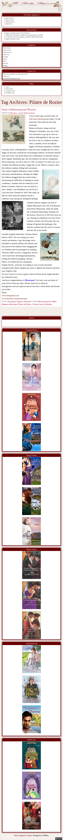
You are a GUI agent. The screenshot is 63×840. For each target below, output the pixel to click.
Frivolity (5, 57)
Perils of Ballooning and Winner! (19, 109)
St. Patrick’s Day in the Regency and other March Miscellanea (24, 37)
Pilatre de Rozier (24, 304)
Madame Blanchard (10, 304)
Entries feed (9, 89)
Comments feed (10, 91)
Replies (48, 304)
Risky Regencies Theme (23, 835)
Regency (20, 301)
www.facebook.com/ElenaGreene (14, 299)
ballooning (41, 301)
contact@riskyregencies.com (11, 78)
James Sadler (51, 301)
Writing (5, 66)
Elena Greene (9, 20)
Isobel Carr (8, 24)
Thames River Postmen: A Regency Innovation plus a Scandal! (24, 35)
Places (5, 61)
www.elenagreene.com (10, 296)
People (5, 59)
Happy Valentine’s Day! (12, 39)
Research (5, 63)
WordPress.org (9, 93)
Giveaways (12, 301)
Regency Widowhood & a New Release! (17, 33)
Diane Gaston (9, 18)
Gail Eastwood (9, 22)
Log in (7, 87)
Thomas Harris (38, 304)
